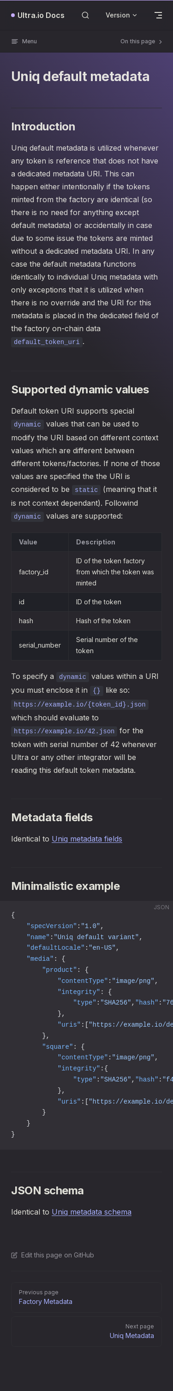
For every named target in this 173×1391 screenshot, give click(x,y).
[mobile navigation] (158, 15)
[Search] (85, 15)
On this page (142, 41)
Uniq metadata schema (91, 1211)
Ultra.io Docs (41, 15)
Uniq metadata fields (87, 838)
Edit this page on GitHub (52, 1255)
